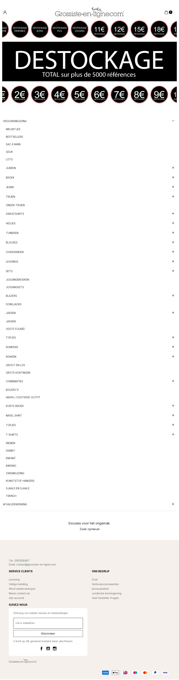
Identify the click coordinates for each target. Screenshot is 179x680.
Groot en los (15, 365)
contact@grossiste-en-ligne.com (36, 565)
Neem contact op (19, 593)
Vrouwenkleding (15, 121)
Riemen (10, 443)
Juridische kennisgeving (106, 593)
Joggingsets (15, 287)
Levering (14, 580)
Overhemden (15, 252)
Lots (9, 160)
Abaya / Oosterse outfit (23, 398)
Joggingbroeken (17, 280)
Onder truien (15, 205)
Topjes (11, 338)
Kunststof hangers (20, 481)
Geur (9, 152)
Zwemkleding (15, 474)
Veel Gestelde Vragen (105, 598)
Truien (10, 197)
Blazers (11, 296)
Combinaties (14, 381)
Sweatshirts (15, 214)
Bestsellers (14, 137)
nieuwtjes (13, 129)
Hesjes (10, 223)
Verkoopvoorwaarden (105, 584)
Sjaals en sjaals (17, 489)
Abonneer (48, 634)
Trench (11, 496)
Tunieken (12, 233)
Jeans (10, 187)
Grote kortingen (18, 373)
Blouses (12, 243)
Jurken (11, 168)
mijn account (16, 598)
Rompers (12, 347)
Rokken (11, 357)
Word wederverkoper (22, 589)
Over (95, 580)
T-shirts (12, 435)
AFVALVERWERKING (15, 504)
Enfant (11, 458)
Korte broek (15, 406)
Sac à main (13, 145)
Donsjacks (14, 305)
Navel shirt (14, 416)
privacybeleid (100, 589)
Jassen (11, 313)
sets (9, 271)
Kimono (11, 466)
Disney (10, 451)
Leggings (12, 262)
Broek (10, 178)
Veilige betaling (18, 584)
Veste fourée (15, 329)
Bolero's (12, 390)
